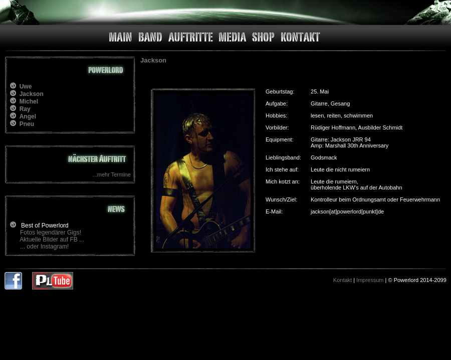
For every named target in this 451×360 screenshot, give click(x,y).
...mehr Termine (112, 175)
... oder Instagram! (44, 246)
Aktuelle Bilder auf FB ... (52, 239)
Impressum (369, 280)
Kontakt (342, 280)
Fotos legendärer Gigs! (50, 232)
